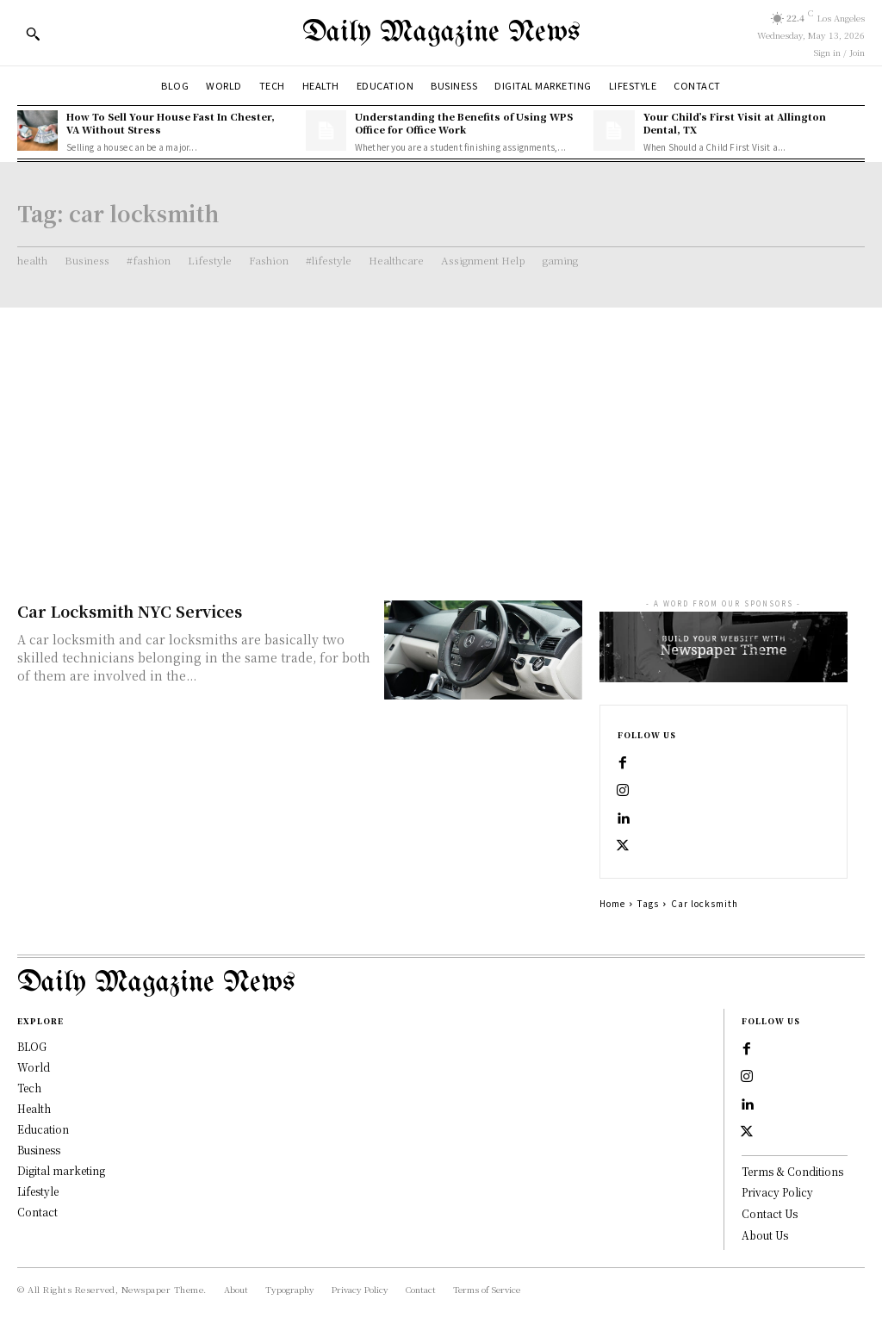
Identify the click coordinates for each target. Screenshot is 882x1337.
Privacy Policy (777, 1192)
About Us (765, 1235)
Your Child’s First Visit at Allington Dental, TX (734, 122)
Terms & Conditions (792, 1171)
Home (612, 903)
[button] (32, 33)
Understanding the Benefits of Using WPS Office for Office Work (464, 122)
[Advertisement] (441, 436)
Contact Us (770, 1213)
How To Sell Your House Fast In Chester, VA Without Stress (170, 122)
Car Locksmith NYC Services (129, 611)
